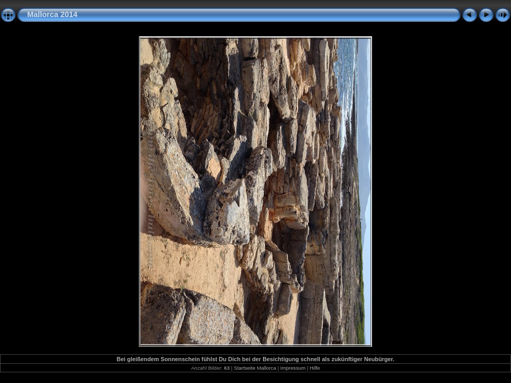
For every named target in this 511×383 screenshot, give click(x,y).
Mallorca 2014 (52, 14)
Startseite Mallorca (255, 368)
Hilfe (315, 368)
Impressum (293, 368)
